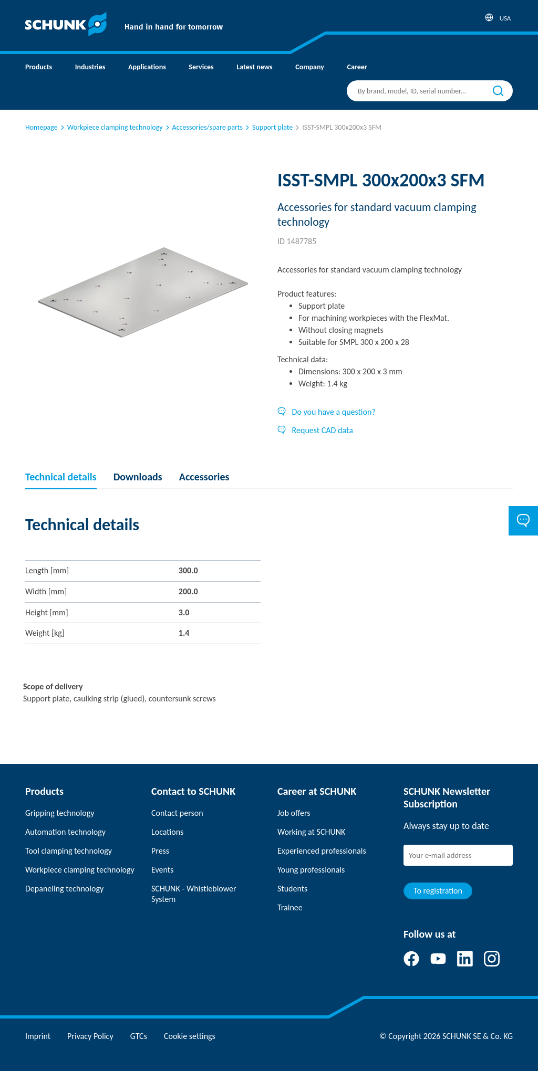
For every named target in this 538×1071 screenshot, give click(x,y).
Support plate (268, 127)
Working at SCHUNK (311, 832)
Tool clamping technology (68, 851)
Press (160, 851)
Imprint (37, 1036)
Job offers (293, 813)
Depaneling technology (64, 889)
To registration (437, 891)
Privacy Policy (90, 1036)
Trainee (290, 907)
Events (162, 870)
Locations (167, 832)
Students (292, 889)
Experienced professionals (321, 851)
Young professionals (311, 870)
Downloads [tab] (137, 476)
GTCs (138, 1036)
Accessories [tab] (204, 476)
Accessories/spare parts (203, 127)
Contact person (177, 813)
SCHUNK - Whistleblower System (193, 894)
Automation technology (65, 832)
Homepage (41, 127)
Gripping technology (59, 813)
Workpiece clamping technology (111, 127)
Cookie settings (189, 1036)
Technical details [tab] (61, 476)
